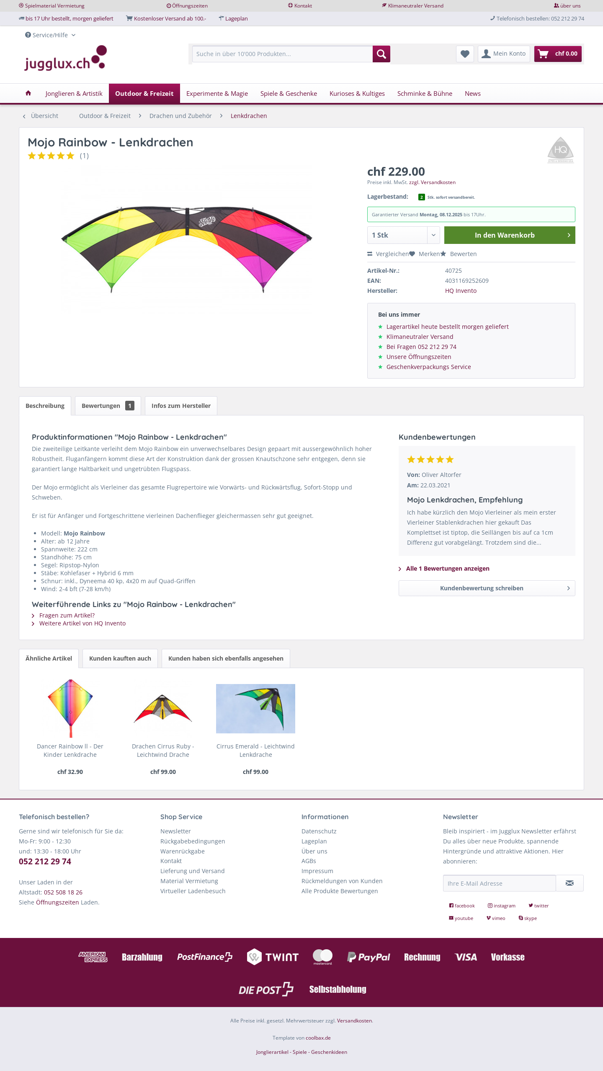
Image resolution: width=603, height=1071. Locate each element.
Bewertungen (108, 405)
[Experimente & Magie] (217, 93)
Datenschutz (319, 831)
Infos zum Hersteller (181, 406)
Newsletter (175, 831)
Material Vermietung (189, 881)
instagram (502, 905)
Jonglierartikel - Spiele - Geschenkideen (301, 1052)
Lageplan (236, 18)
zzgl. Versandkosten (432, 182)
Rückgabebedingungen (192, 841)
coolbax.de (318, 1037)
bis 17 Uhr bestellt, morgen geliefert (69, 18)
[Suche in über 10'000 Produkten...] (291, 54)
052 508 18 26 (63, 892)
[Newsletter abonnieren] (570, 883)
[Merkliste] (465, 54)
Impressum (317, 871)
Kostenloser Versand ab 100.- (170, 18)
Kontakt (303, 5)
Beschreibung (45, 406)
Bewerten (458, 254)
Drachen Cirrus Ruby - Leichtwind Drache (163, 750)
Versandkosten (354, 1020)
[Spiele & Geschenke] (288, 93)
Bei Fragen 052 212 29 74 (421, 347)
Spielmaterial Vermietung (55, 5)
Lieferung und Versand (192, 871)
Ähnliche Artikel (49, 658)
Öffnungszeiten (190, 5)
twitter (538, 905)
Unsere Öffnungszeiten (419, 357)
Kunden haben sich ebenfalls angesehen (225, 658)
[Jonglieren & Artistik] (74, 93)
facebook (462, 905)
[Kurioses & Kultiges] (357, 93)
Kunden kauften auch (120, 658)
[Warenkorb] (558, 54)
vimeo (496, 918)
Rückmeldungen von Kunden (342, 881)
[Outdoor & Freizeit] (144, 93)
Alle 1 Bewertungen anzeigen (444, 568)
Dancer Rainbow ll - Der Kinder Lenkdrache (70, 750)
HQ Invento (461, 291)
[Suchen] (381, 54)
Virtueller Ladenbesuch (193, 891)
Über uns (314, 851)
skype (527, 918)
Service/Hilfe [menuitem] (47, 35)
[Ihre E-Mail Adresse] (499, 883)
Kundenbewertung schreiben (505, 587)
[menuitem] (291, 58)
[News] (473, 93)
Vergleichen (388, 254)
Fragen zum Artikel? (63, 615)
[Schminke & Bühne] (425, 93)
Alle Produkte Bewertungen (340, 891)
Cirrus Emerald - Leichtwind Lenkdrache (255, 750)
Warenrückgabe (182, 851)
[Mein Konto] (504, 54)
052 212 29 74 (45, 861)
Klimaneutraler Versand (415, 5)
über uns (570, 5)
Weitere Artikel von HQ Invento (79, 623)
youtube (461, 918)
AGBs (309, 861)
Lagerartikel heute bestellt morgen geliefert (448, 327)
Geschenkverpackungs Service (429, 367)
